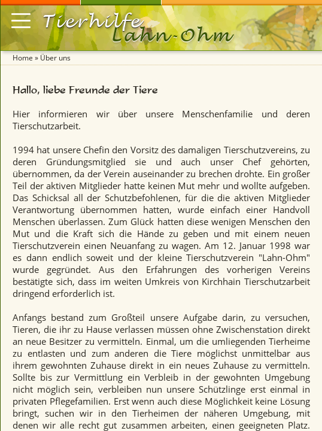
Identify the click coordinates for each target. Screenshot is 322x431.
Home (23, 57)
